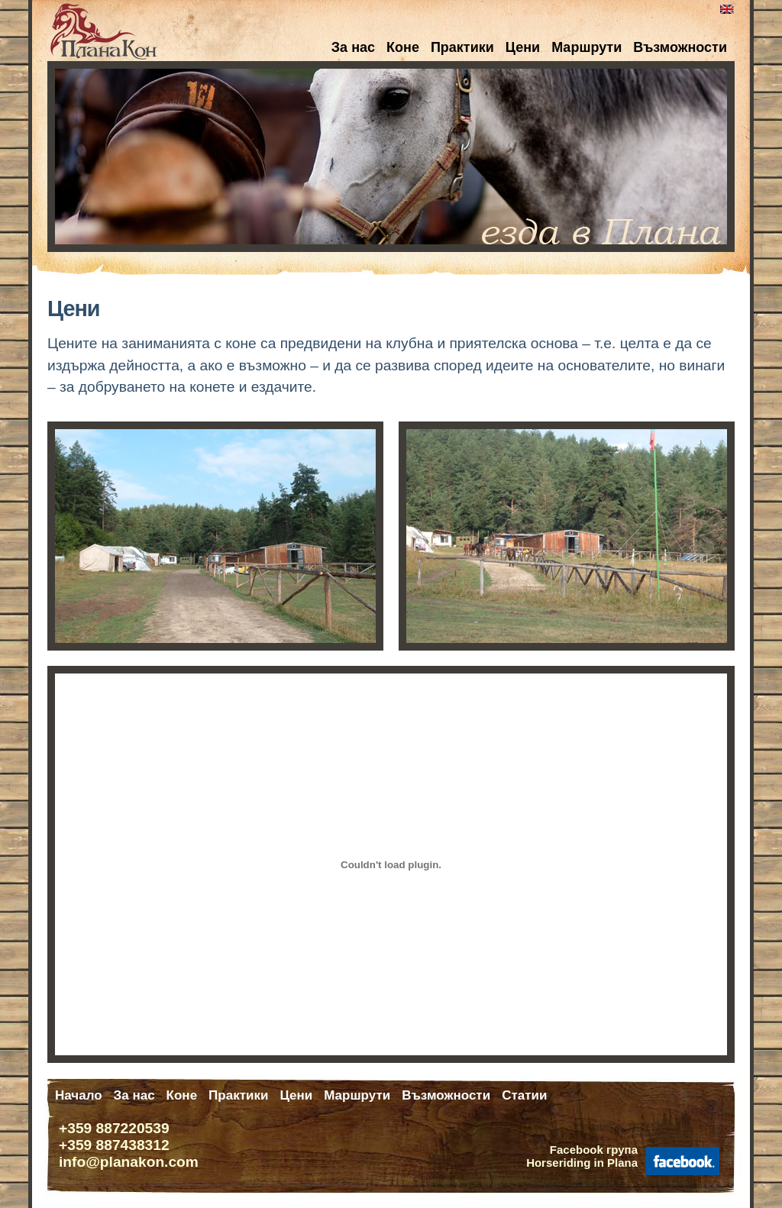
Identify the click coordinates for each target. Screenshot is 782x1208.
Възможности (680, 47)
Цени (523, 47)
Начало (78, 1095)
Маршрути (586, 47)
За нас (353, 47)
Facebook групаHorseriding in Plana (582, 1156)
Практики (462, 47)
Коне (402, 47)
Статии (524, 1095)
